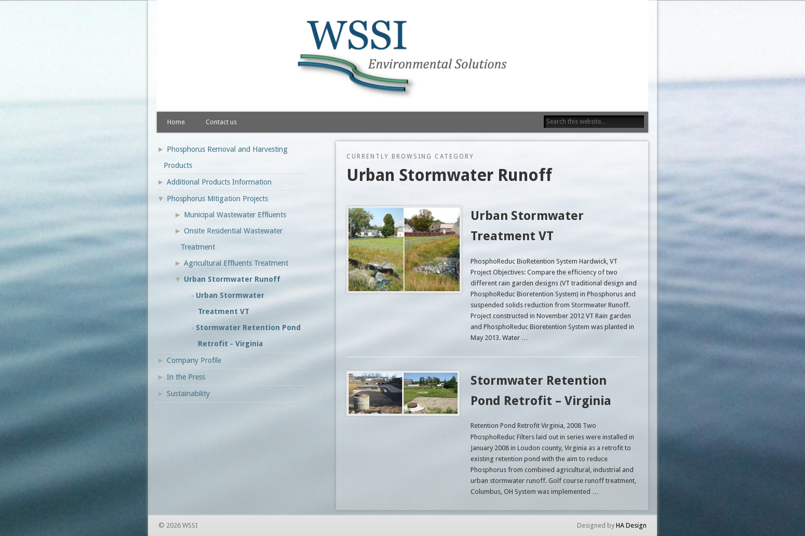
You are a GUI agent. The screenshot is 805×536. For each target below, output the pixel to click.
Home (176, 122)
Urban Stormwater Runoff (232, 279)
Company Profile (194, 360)
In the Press (186, 377)
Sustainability (188, 393)
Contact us (221, 122)
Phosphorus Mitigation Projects (217, 198)
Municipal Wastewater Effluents (235, 215)
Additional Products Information (219, 182)
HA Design (631, 525)
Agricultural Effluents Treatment (236, 263)
